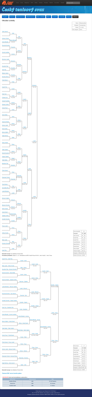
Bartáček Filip (5, 163)
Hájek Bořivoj (5, 135)
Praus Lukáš (5, 226)
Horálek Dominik (5, 219)
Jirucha (19, 50)
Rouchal (13, 47)
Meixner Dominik (5, 205)
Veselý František (5, 100)
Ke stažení (57, 2)
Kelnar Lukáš (5, 125)
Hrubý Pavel (4, 107)
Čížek (13, 172)
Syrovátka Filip (5, 187)
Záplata (26, 281)
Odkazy (75, 16)
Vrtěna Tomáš (5, 232)
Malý (13, 241)
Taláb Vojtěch (5, 149)
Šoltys (13, 144)
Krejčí (13, 95)
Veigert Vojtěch (5, 156)
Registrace (27, 2)
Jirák (13, 33)
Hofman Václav (5, 38)
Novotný (13, 74)
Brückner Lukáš (5, 59)
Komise (40, 2)
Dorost (12, 16)
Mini (48, 16)
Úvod (17, 2)
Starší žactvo (20, 16)
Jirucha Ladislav (5, 52)
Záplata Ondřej (5, 215)
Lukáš (34, 140)
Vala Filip (4, 69)
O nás (21, 2)
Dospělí (5, 16)
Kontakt (62, 2)
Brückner (30, 57)
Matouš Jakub (5, 73)
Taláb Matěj (4, 160)
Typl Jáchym (5, 184)
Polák (19, 78)
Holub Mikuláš (13, 40)
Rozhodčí (62, 16)
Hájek (24, 127)
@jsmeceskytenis (35, 394)
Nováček (13, 68)
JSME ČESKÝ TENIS (49, 394)
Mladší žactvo (31, 16)
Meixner (13, 206)
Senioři (55, 16)
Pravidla (46, 2)
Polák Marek (5, 80)
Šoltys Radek (5, 142)
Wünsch (13, 200)
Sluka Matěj (4, 114)
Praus (29, 224)
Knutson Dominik (6, 243)
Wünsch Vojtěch (5, 198)
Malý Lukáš (4, 239)
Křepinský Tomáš (6, 177)
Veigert (24, 154)
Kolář (19, 245)
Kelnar (19, 120)
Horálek (24, 210)
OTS (32, 2)
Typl (13, 186)
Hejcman (21, 281)
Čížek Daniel (5, 170)
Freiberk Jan (5, 97)
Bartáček (13, 165)
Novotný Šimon (5, 76)
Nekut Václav (5, 208)
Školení (51, 2)
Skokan (13, 102)
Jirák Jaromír (5, 31)
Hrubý (19, 106)
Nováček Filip (5, 66)
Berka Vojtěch (5, 132)
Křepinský (19, 175)
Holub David (4, 212)
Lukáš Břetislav (5, 191)
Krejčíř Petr (4, 87)
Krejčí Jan (4, 94)
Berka (13, 130)
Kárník (13, 151)
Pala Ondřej (4, 128)
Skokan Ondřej (5, 104)
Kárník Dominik (5, 153)
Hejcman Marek (5, 121)
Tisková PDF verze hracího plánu (12, 373)
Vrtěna (13, 234)
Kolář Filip (4, 250)
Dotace (69, 16)
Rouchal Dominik (6, 45)
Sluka (13, 116)
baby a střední (41, 16)
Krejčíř (13, 88)
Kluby (36, 2)
